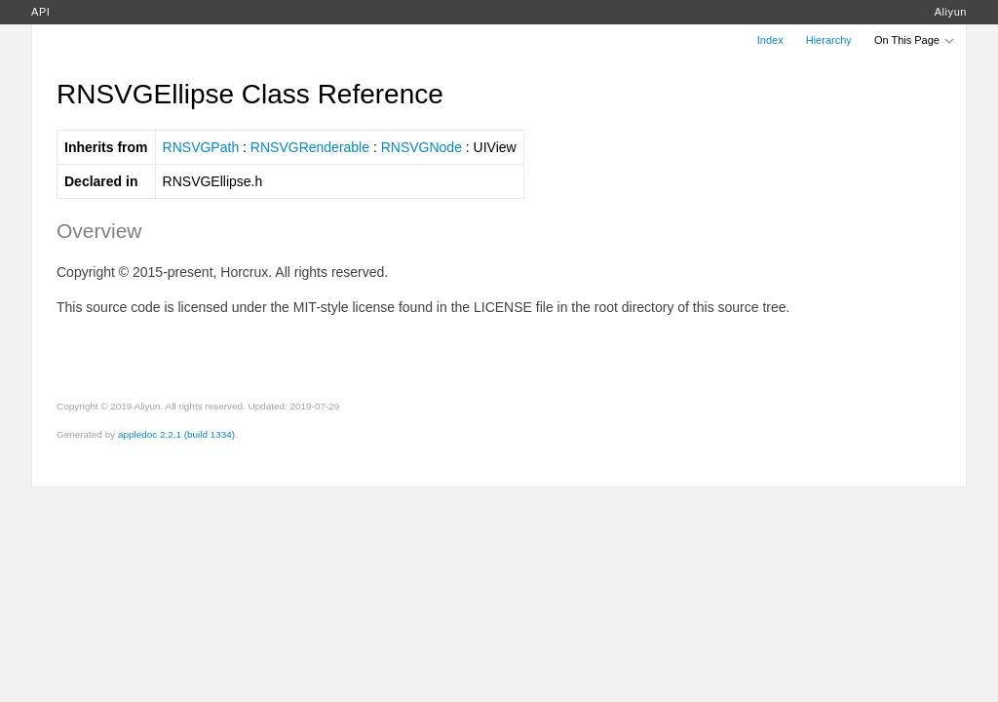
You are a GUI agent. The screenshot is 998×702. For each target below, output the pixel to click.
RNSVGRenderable (309, 147)
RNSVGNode (421, 147)
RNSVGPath (201, 147)
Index (770, 40)
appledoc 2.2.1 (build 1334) (176, 434)
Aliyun (951, 12)
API (40, 12)
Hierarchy (829, 40)
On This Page (915, 40)
